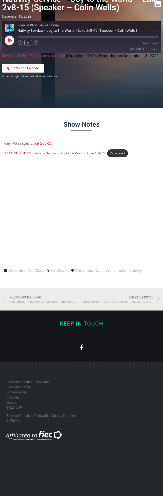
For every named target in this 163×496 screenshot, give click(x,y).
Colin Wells (105, 270)
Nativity (135, 270)
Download (117, 153)
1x (28, 42)
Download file (14, 56)
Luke (122, 270)
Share (154, 49)
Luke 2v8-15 (41, 143)
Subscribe (137, 49)
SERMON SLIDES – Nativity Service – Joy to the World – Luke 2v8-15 (54, 153)
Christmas (84, 270)
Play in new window (47, 56)
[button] (158, 4)
